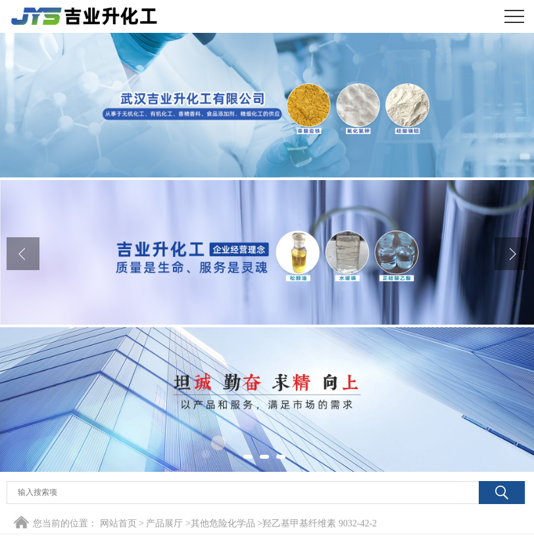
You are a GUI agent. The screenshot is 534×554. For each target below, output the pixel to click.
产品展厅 (164, 523)
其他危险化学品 (223, 523)
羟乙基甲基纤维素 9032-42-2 (319, 523)
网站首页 (118, 523)
